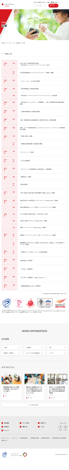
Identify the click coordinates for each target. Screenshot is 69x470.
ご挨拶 (6, 349)
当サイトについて (6, 447)
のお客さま (40, 2)
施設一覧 (25, 435)
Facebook (60, 438)
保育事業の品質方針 (45, 447)
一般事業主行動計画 (34, 447)
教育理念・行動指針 (10, 357)
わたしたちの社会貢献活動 (33, 357)
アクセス (52, 357)
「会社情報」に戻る (9, 54)
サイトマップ (14, 447)
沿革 (51, 349)
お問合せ (7, 435)
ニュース (7, 439)
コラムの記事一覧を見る (34, 413)
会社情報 (20, 43)
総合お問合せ (52, 5)
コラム (43, 435)
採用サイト (44, 431)
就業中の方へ (5, 450)
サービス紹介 (26, 431)
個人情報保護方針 (23, 447)
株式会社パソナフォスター (8, 43)
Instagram (65, 438)
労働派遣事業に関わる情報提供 (58, 447)
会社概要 (29, 349)
